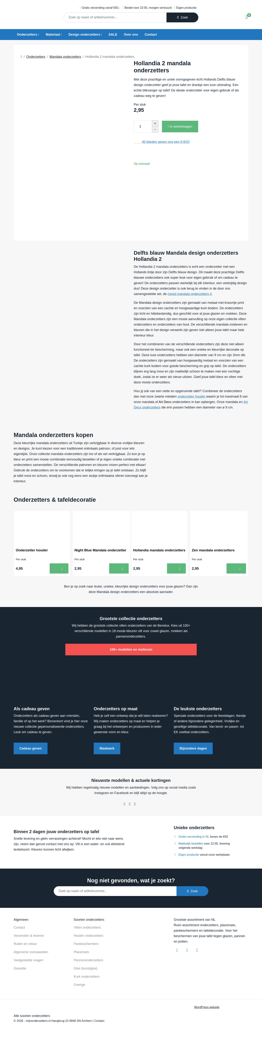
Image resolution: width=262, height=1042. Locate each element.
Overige (79, 985)
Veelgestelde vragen (28, 961)
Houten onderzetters (88, 936)
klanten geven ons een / (165, 142)
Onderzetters (27, 34)
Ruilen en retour (25, 945)
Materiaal (53, 34)
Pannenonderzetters (88, 961)
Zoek (182, 17)
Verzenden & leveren (29, 936)
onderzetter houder (192, 396)
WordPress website (206, 1008)
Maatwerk (107, 749)
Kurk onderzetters (87, 977)
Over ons (131, 34)
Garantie (20, 969)
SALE (113, 34)
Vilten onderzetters (87, 928)
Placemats (81, 953)
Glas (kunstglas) (85, 969)
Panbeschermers (86, 945)
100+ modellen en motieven (131, 650)
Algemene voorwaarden (31, 953)
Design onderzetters (84, 34)
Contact (151, 34)
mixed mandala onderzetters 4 (190, 294)
